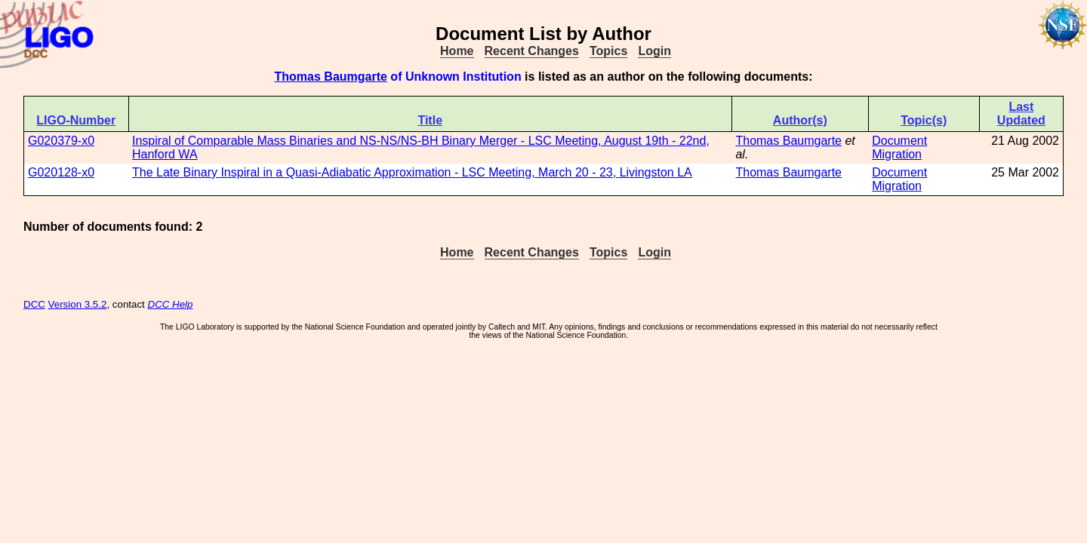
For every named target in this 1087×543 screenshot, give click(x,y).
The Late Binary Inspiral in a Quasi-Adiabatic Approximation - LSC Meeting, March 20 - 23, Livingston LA (412, 172)
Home (456, 50)
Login (654, 50)
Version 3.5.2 (77, 304)
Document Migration (899, 147)
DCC (34, 304)
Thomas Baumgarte (331, 76)
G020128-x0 (61, 172)
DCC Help (170, 304)
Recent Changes (532, 50)
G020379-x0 (61, 140)
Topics (608, 50)
